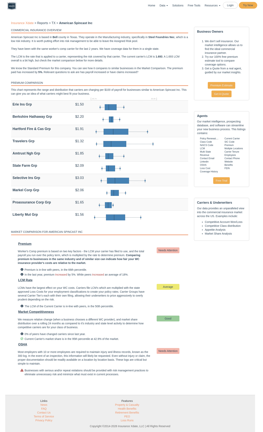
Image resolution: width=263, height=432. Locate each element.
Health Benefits (127, 408)
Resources (212, 5)
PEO (127, 416)
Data (164, 5)
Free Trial (221, 180)
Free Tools (194, 5)
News (43, 404)
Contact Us (44, 412)
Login (230, 5)
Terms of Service (44, 416)
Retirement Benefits (127, 412)
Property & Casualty (127, 404)
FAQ (44, 408)
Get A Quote (221, 93)
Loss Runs (127, 420)
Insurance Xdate (22, 23)
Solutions (177, 5)
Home (151, 5)
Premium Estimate (221, 85)
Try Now (248, 5)
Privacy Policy (43, 420)
